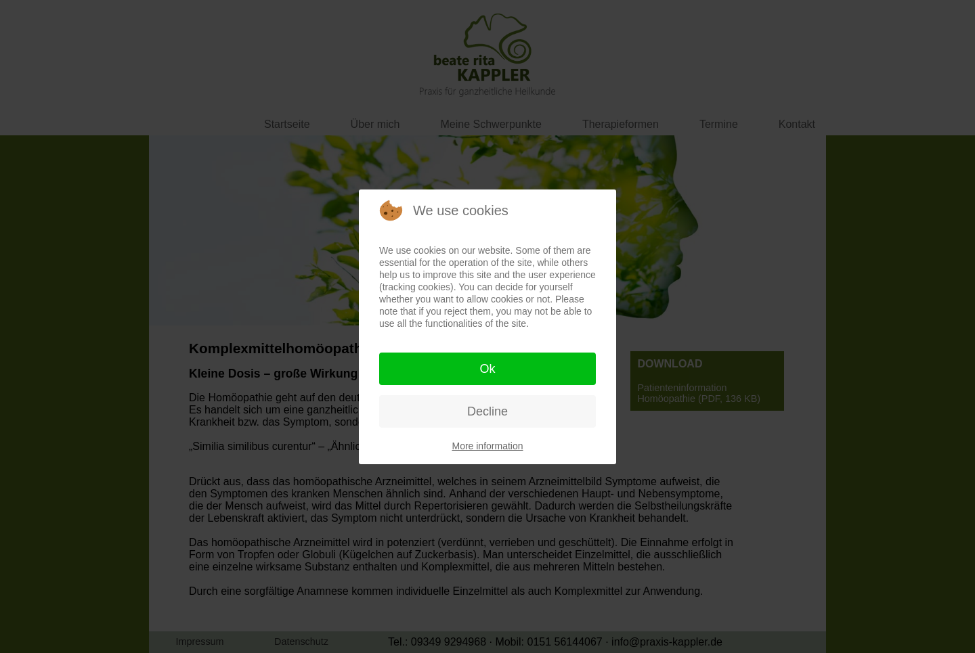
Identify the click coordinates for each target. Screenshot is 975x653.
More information (487, 446)
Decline (487, 411)
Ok (487, 369)
